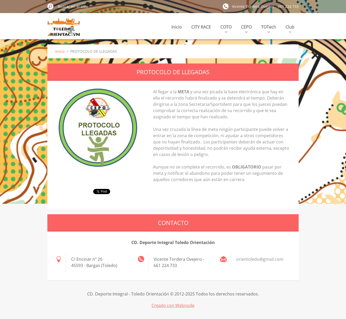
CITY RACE (201, 27)
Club (290, 28)
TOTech (268, 28)
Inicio (176, 27)
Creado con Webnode (173, 305)
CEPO (246, 28)
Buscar (50, 6)
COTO (226, 28)
